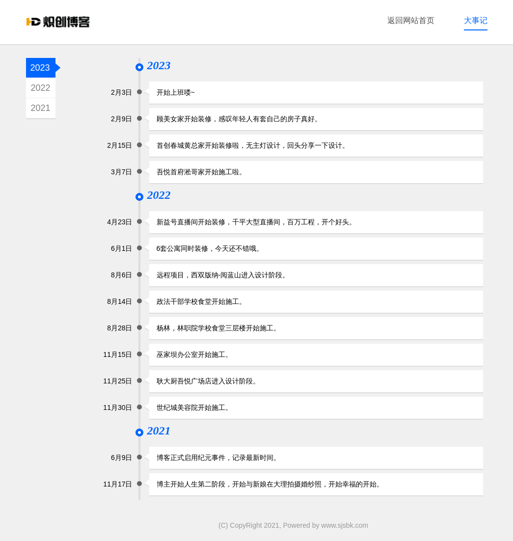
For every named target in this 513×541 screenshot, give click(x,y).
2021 (40, 108)
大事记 (475, 20)
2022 (40, 88)
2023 (40, 68)
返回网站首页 (410, 20)
